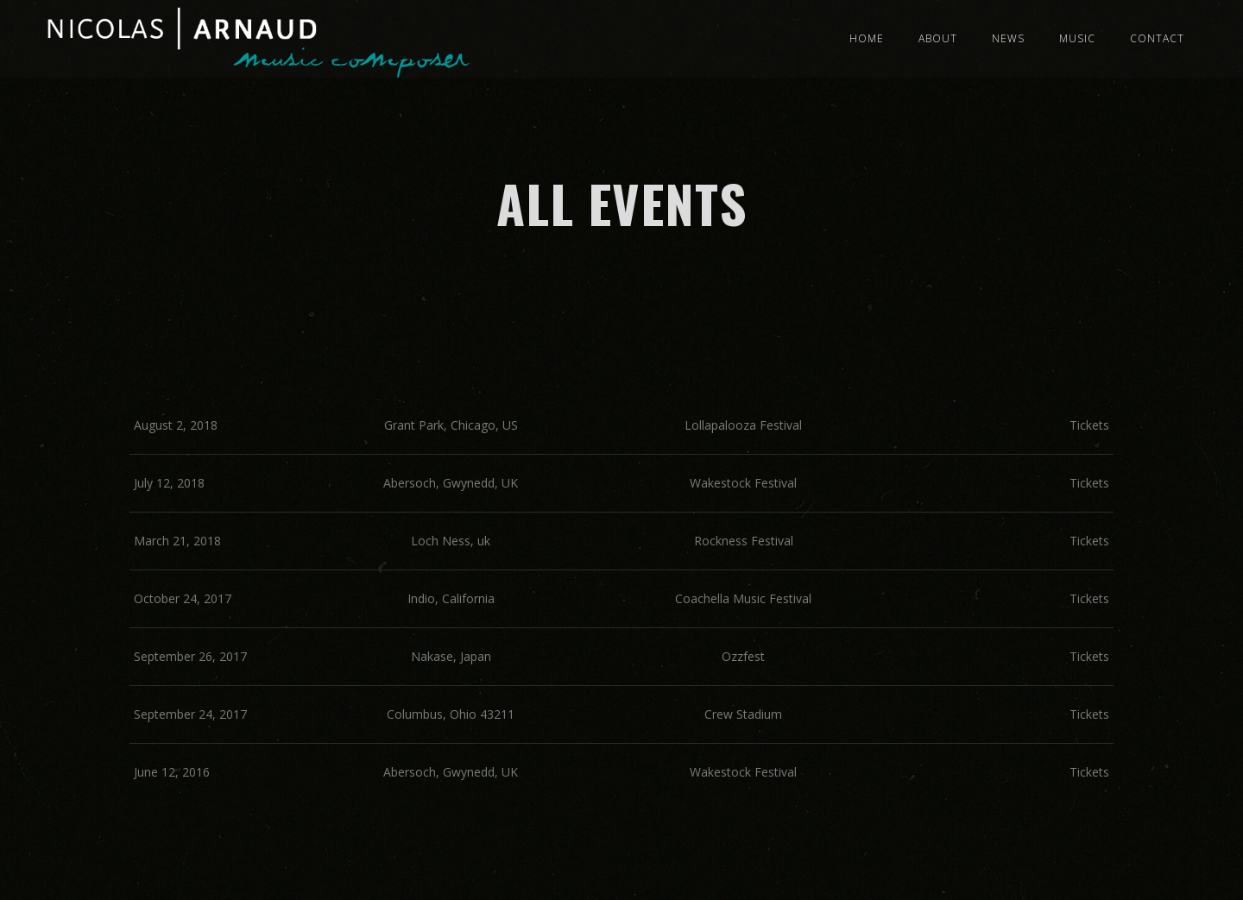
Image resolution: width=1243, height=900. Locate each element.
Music (1077, 38)
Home (866, 38)
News (1008, 38)
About (937, 38)
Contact (1157, 38)
